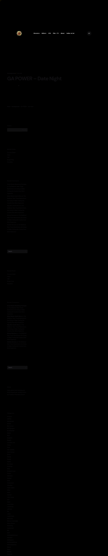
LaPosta (9, 509)
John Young (10, 497)
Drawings (9, 466)
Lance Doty (10, 504)
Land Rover (10, 506)
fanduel (9, 478)
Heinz (8, 155)
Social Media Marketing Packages (16, 184)
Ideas (8, 492)
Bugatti (9, 440)
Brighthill (9, 438)
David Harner (10, 452)
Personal (9, 554)
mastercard (10, 528)
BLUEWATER (10, 430)
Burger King (10, 160)
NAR (8, 533)
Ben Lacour (10, 426)
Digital (9, 461)
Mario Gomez (11, 523)
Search (9, 126)
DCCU (8, 454)
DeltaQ (9, 457)
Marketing (10, 525)
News (8, 549)
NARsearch (10, 540)
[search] (26, 251)
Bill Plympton (11, 428)
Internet (9, 495)
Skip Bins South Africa (13, 205)
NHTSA (9, 552)
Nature (9, 547)
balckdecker (10, 421)
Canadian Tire (11, 442)
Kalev (8, 502)
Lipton (9, 514)
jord (8, 499)
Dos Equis (10, 464)
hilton (8, 490)
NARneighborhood (12, 535)
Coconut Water (11, 152)
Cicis (8, 447)
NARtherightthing (12, 542)
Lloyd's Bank (10, 516)
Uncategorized (11, 73)
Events (9, 473)
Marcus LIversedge (12, 521)
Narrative (9, 537)
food (8, 480)
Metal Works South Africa (14, 196)
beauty (9, 423)
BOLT (8, 435)
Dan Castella (10, 450)
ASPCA (9, 419)
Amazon (9, 416)
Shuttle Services (11, 225)
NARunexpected (11, 544)
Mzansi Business (12, 215)
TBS (8, 157)
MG (8, 530)
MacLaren (10, 518)
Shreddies (10, 162)
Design (9, 459)
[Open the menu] (89, 33)
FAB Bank (10, 476)
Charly (9, 445)
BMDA (9, 433)
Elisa (8, 469)
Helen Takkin (10, 488)
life (8, 511)
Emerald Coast (11, 471)
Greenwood (10, 483)
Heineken (9, 485)
